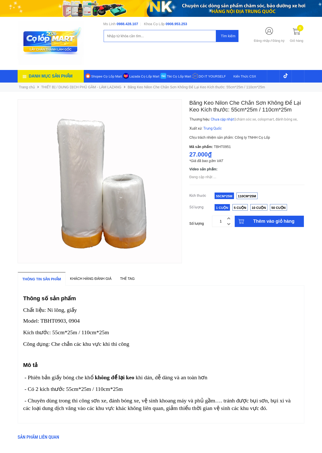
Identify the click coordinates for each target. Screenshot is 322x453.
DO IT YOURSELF (212, 76)
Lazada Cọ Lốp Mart (144, 76)
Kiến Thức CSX (244, 76)
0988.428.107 (127, 24)
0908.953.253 (176, 24)
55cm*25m (224, 196)
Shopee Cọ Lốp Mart (106, 76)
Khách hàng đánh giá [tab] (90, 279)
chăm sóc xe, (247, 119)
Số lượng (196, 223)
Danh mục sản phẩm (50, 76)
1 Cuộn (222, 208)
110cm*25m (247, 196)
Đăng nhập (262, 41)
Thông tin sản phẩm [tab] (41, 279)
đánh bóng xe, (286, 119)
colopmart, (266, 119)
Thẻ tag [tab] (127, 279)
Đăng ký (278, 41)
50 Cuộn (278, 208)
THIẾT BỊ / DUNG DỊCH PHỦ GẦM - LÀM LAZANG (81, 87)
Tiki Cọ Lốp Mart (179, 76)
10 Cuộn (259, 208)
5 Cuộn (240, 208)
